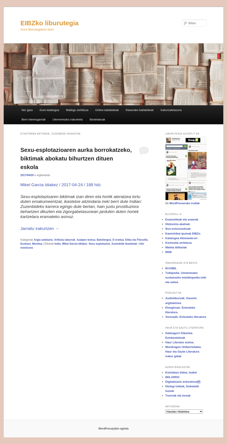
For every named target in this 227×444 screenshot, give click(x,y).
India (57, 243)
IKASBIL (171, 268)
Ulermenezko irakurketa (68, 119)
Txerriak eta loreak (178, 395)
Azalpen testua (86, 239)
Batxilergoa (104, 239)
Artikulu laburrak (64, 239)
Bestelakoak (97, 119)
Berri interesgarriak (34, 119)
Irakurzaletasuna (171, 110)
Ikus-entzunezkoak (178, 228)
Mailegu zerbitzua (77, 110)
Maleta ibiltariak (176, 247)
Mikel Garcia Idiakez (74, 243)
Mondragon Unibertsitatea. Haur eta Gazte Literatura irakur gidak (183, 351)
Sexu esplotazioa (99, 243)
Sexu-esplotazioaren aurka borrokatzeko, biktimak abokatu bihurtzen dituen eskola (76, 158)
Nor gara (27, 110)
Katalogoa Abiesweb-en (181, 238)
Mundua (37, 243)
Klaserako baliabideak (140, 110)
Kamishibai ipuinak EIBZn (182, 233)
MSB (168, 252)
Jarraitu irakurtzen (39, 228)
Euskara (25, 243)
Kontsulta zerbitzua (178, 242)
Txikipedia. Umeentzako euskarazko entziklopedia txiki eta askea (185, 277)
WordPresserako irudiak (184, 203)
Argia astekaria (43, 239)
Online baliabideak (107, 110)
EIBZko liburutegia (49, 23)
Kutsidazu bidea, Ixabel (181, 372)
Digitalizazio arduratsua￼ (182, 381)
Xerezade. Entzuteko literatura (185, 316)
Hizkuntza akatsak (177, 224)
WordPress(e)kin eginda (113, 428)
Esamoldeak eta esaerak (181, 219)
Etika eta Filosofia (136, 239)
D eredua (118, 239)
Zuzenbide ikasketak (124, 243)
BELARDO (172, 377)
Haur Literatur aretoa (179, 342)
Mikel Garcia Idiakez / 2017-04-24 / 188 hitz (60, 184)
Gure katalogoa (49, 110)
